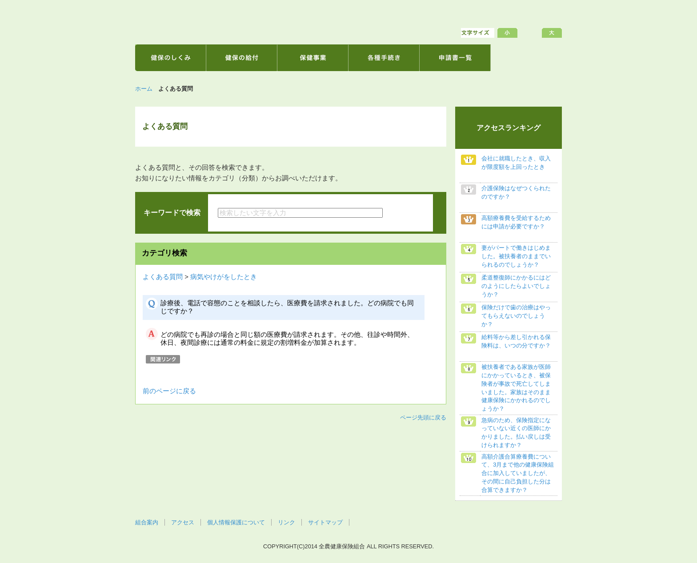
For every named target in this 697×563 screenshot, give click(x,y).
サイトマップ (325, 522)
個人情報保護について (236, 522)
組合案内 (146, 522)
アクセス (182, 522)
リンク (286, 522)
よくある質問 (163, 276)
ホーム (143, 88)
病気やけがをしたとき (223, 276)
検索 (407, 213)
